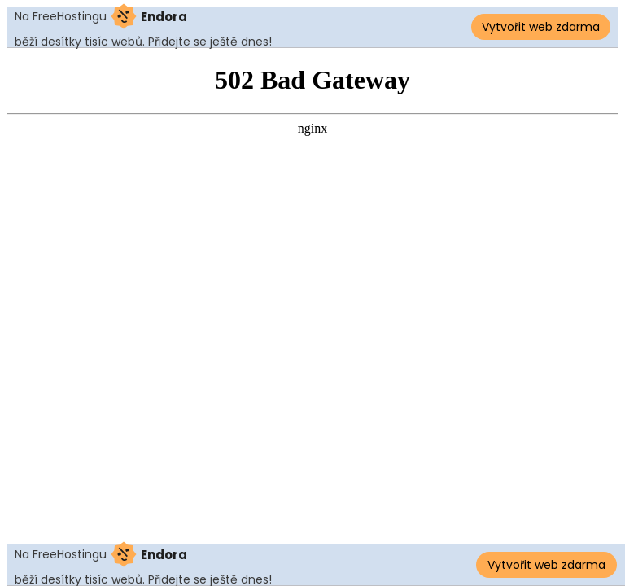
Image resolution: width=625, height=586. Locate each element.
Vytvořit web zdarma (541, 27)
